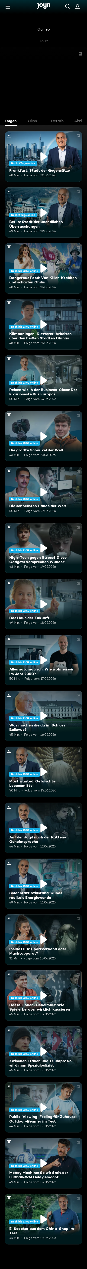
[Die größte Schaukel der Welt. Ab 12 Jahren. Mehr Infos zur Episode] (43, 436)
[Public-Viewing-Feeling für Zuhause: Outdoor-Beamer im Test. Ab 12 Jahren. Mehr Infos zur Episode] (43, 1107)
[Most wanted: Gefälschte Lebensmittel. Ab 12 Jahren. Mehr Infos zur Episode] (43, 772)
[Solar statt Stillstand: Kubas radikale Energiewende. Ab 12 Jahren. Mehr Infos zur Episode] (43, 884)
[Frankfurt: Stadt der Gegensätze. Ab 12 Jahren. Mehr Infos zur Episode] (43, 156)
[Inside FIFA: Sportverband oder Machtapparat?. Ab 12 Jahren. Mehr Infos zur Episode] (43, 939)
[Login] (77, 6)
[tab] (12, 121)
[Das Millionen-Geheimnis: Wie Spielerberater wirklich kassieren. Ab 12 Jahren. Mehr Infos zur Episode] (43, 995)
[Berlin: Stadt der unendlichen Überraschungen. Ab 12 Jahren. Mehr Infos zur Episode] (43, 212)
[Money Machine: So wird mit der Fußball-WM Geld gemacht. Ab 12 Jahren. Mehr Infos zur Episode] (43, 1163)
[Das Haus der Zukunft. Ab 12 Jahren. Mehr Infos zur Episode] (43, 604)
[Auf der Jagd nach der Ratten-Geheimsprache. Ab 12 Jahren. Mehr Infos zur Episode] (43, 828)
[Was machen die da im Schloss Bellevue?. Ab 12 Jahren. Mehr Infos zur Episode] (43, 716)
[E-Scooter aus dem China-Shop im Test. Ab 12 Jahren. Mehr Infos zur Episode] (43, 1219)
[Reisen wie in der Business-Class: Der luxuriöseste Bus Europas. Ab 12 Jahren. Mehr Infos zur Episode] (43, 380)
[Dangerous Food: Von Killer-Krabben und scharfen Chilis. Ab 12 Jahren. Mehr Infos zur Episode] (43, 268)
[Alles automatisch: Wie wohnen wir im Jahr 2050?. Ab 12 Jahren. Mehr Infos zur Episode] (43, 660)
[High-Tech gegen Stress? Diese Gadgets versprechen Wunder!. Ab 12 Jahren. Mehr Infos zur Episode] (43, 548)
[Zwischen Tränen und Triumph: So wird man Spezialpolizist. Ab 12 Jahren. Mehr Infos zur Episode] (43, 1051)
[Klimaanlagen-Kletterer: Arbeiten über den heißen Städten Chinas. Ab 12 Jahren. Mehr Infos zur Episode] (43, 324)
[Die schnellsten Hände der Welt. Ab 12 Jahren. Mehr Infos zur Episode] (43, 492)
